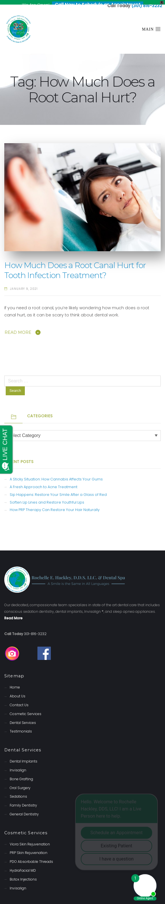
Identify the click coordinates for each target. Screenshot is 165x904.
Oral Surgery (20, 783)
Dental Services (23, 717)
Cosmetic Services (25, 709)
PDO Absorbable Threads (31, 857)
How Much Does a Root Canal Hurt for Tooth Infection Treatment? (75, 266)
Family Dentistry (23, 800)
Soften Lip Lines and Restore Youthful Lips (47, 497)
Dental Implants (23, 756)
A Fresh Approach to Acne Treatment (43, 482)
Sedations (18, 791)
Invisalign (18, 765)
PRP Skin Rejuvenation (28, 848)
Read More (18, 327)
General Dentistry (24, 809)
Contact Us (19, 700)
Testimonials (21, 726)
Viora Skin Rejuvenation (30, 839)
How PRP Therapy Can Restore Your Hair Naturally (55, 505)
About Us (17, 691)
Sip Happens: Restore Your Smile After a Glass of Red (58, 490)
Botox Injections (23, 874)
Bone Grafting (21, 774)
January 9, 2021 (24, 284)
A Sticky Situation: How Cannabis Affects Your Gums (56, 474)
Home (15, 682)
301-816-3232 (35, 629)
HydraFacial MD (23, 865)
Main (151, 24)
